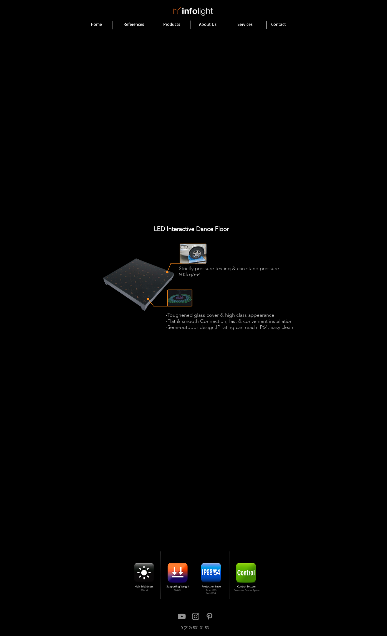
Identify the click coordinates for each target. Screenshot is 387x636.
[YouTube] (182, 616)
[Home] (96, 24)
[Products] (171, 24)
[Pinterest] (209, 616)
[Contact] (278, 24)
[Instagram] (195, 616)
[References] (134, 24)
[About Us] (207, 24)
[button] (192, 140)
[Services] (245, 24)
